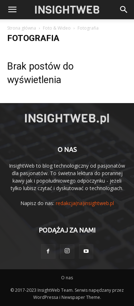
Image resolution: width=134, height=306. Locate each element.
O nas (67, 278)
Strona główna (21, 28)
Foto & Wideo (57, 28)
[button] (124, 9)
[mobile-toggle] (12, 9)
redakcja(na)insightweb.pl (85, 203)
